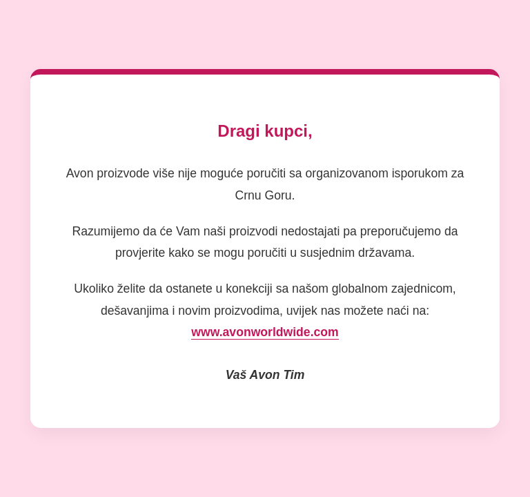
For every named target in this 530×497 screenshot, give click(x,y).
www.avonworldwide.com (264, 332)
